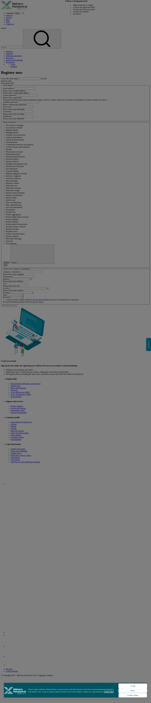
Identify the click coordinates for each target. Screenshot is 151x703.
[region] (75, 691)
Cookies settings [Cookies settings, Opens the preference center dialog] (132, 695)
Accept (132, 686)
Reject (133, 690)
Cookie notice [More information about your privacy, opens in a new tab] (108, 692)
